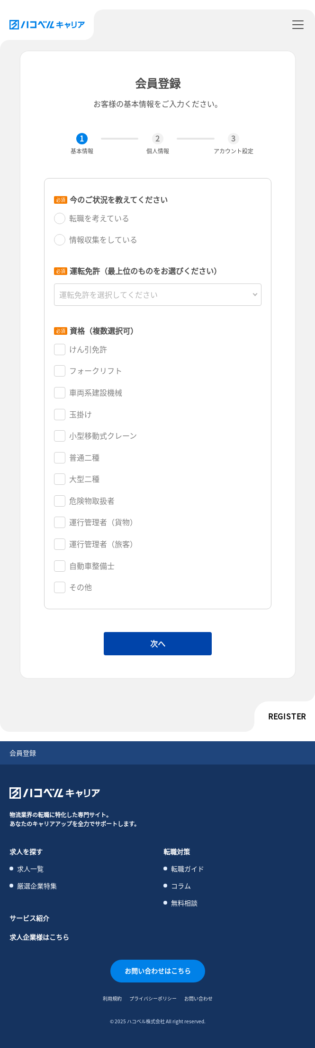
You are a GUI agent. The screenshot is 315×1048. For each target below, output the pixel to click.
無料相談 (184, 902)
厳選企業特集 (37, 885)
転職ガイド (187, 868)
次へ (157, 643)
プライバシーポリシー (153, 998)
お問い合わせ (198, 998)
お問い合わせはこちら (158, 970)
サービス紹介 (29, 918)
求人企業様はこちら (39, 937)
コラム (181, 885)
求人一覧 (30, 868)
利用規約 (112, 998)
